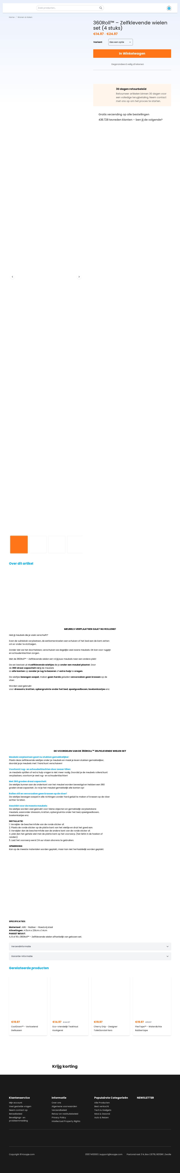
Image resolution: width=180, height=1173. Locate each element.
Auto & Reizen (101, 1117)
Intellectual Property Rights (66, 1121)
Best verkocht (101, 1106)
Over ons (56, 1102)
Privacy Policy (59, 1117)
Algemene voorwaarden (64, 1106)
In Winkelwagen (132, 53)
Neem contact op (18, 1110)
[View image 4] (75, 544)
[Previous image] (12, 276)
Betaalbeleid (15, 1113)
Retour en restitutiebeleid (65, 1113)
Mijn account (15, 1102)
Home (12, 17)
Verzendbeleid (59, 1110)
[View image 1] (19, 544)
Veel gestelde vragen (20, 1106)
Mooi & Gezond (102, 1113)
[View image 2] (37, 544)
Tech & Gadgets (102, 1110)
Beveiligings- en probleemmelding (18, 1119)
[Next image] (79, 276)
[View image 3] (56, 544)
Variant (97, 42)
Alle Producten (102, 1102)
